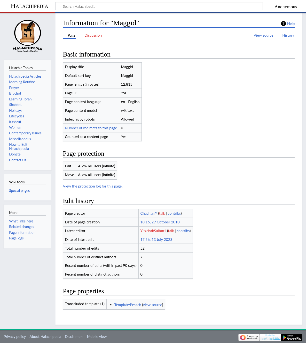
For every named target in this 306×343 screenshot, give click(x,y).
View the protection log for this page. (93, 186)
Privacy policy (15, 336)
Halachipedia (29, 5)
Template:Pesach (127, 304)
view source (152, 304)
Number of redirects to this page (91, 128)
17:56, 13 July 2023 (156, 239)
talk (162, 213)
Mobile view (97, 336)
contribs (174, 213)
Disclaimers (74, 336)
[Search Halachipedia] (159, 6)
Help (291, 23)
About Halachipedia (45, 336)
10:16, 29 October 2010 (160, 222)
